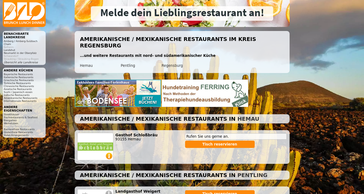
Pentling (128, 66)
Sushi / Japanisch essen (18, 92)
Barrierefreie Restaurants (19, 129)
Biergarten (10, 120)
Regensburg (172, 66)
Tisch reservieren (219, 144)
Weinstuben (11, 123)
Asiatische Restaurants (18, 89)
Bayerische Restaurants (18, 74)
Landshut (9, 49)
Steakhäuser (11, 114)
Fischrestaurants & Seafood (21, 117)
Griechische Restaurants (19, 80)
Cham (7, 44)
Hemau (86, 66)
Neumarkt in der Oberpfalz (20, 52)
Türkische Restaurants (17, 83)
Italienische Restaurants (18, 77)
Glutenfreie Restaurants (18, 132)
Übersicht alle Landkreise (21, 62)
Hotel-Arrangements (16, 135)
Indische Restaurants (17, 94)
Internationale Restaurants (20, 100)
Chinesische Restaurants (19, 86)
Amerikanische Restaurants (20, 97)
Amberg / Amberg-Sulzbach (21, 41)
